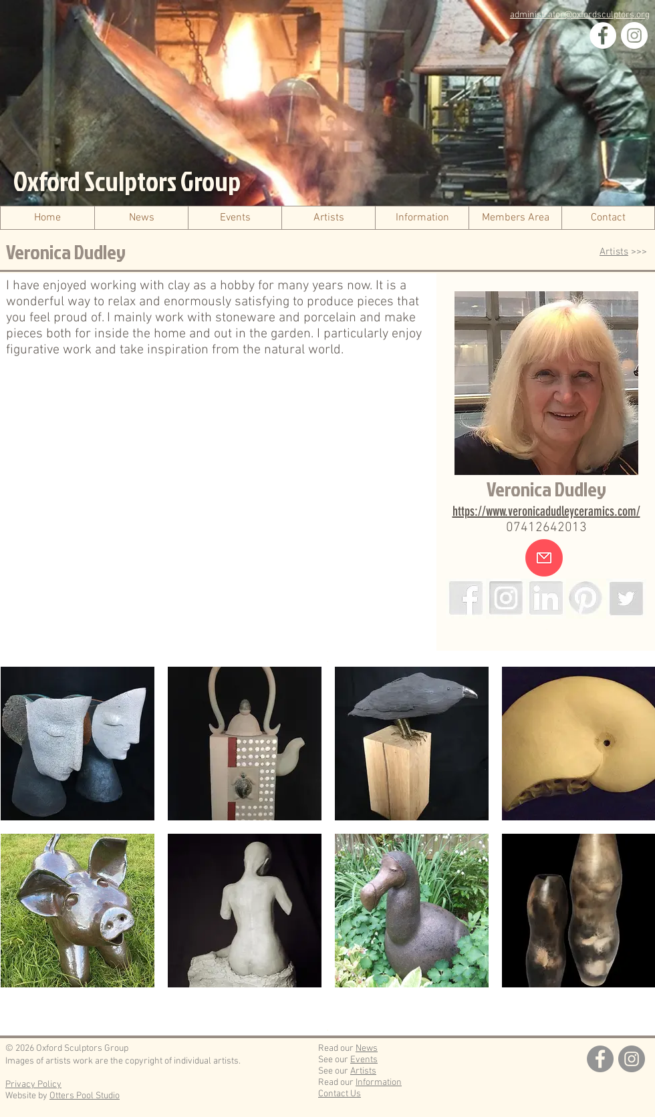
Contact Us (339, 1094)
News (367, 1048)
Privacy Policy (33, 1084)
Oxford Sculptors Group (127, 181)
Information (379, 1082)
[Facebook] (603, 35)
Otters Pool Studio (84, 1096)
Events (364, 1060)
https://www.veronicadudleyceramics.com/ (546, 511)
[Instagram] (634, 35)
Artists (614, 252)
